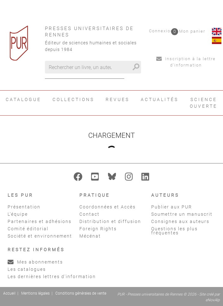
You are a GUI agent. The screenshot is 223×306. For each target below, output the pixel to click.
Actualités (159, 99)
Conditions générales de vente (80, 293)
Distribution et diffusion (110, 221)
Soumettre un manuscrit (182, 214)
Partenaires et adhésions (39, 221)
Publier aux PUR (171, 206)
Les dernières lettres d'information (52, 276)
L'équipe (18, 214)
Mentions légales (35, 293)
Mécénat (90, 236)
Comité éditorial (28, 228)
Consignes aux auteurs (180, 221)
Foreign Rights (98, 228)
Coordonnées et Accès (107, 206)
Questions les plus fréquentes (174, 230)
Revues (117, 99)
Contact (89, 214)
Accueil (9, 293)
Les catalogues (27, 269)
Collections (73, 99)
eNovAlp (213, 300)
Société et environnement (40, 236)
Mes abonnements (35, 262)
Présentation (24, 206)
